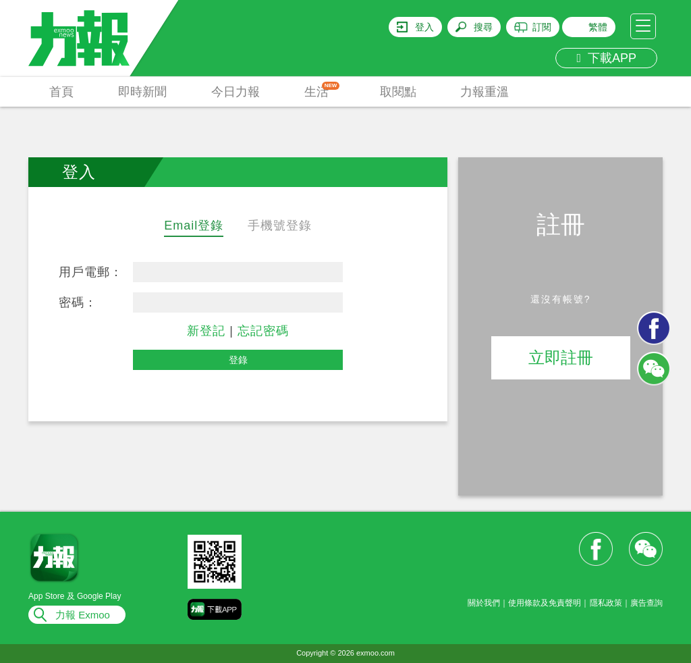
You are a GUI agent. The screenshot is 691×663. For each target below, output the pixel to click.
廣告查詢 (646, 603)
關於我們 (484, 603)
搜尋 (483, 27)
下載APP (606, 58)
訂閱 (541, 27)
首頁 (61, 92)
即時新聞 (142, 92)
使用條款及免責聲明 (544, 603)
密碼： (78, 302)
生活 (322, 90)
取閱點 (398, 92)
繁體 (597, 27)
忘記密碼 (263, 331)
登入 (424, 27)
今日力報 (235, 92)
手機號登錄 (280, 225)
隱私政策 (606, 603)
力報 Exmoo (82, 614)
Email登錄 (193, 225)
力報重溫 (484, 92)
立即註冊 (560, 357)
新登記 (206, 331)
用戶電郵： (91, 272)
